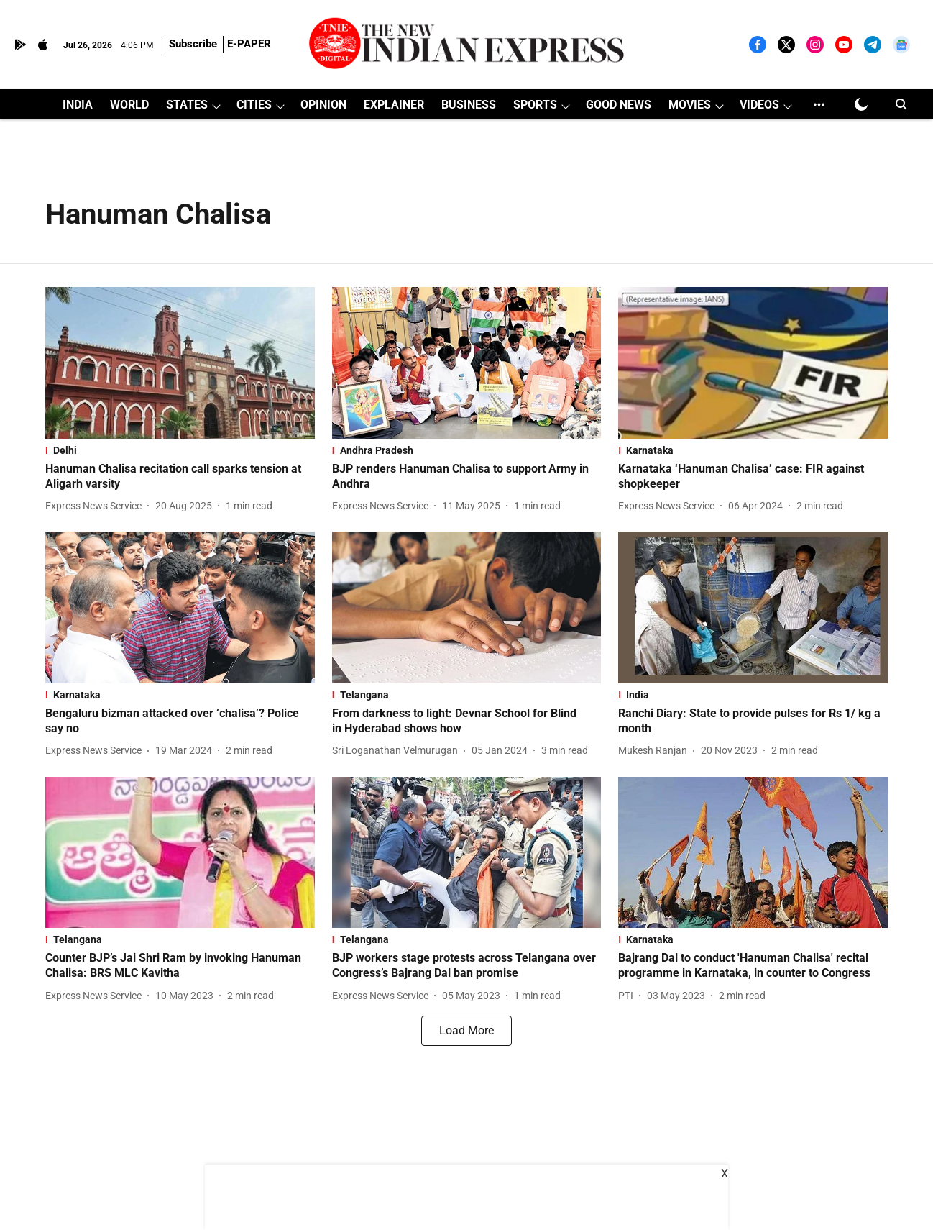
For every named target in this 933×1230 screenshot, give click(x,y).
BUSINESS (468, 104)
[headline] (180, 477)
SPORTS (535, 104)
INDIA (78, 104)
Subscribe (193, 43)
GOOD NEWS (618, 104)
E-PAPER (249, 43)
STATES (187, 104)
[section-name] (180, 450)
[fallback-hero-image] (180, 363)
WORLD (129, 104)
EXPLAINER (394, 104)
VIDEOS (759, 104)
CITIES (254, 104)
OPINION (323, 104)
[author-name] (96, 506)
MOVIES (689, 104)
